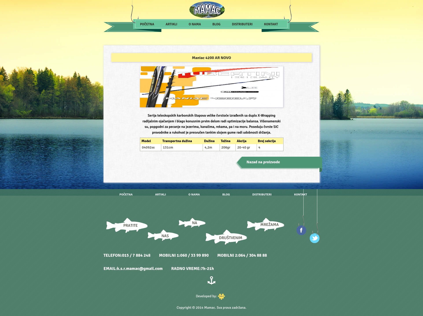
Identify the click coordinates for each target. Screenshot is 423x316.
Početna (147, 24)
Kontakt (271, 24)
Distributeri (242, 24)
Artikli (171, 24)
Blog (216, 24)
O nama (195, 24)
